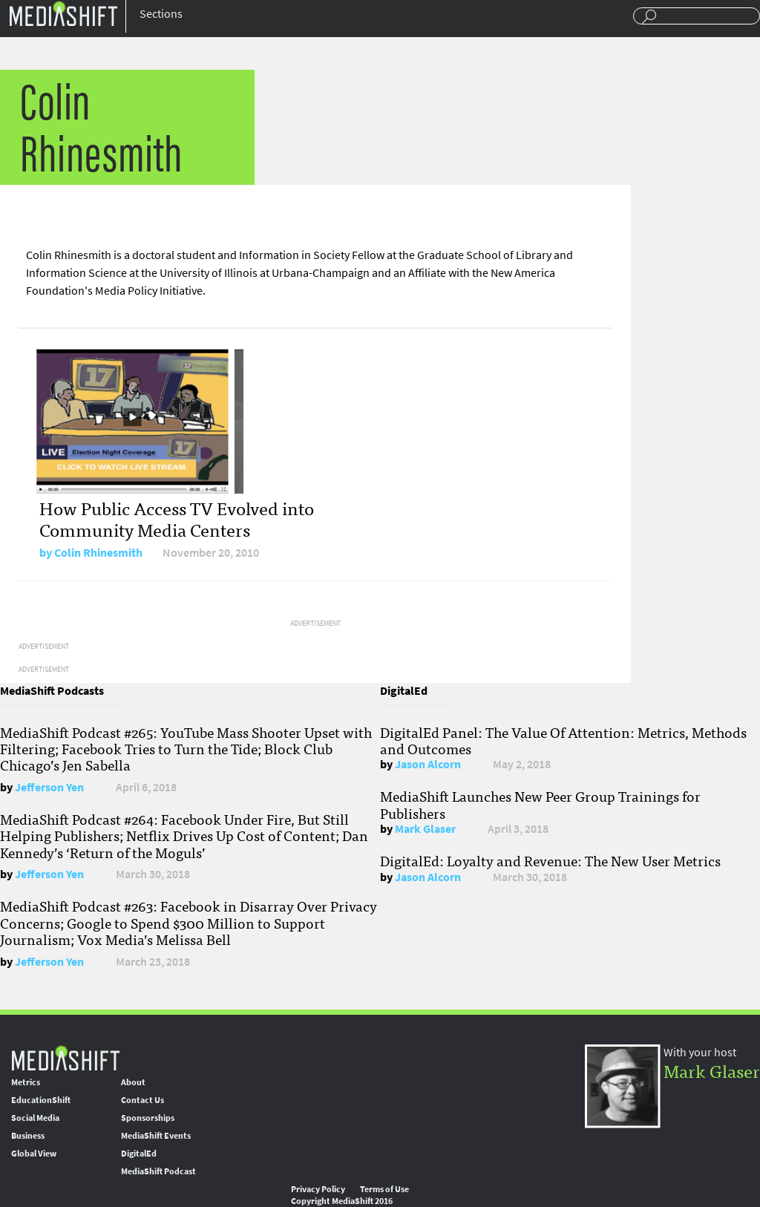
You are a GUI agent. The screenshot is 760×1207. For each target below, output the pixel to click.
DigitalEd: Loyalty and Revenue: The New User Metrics (550, 860)
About (133, 1082)
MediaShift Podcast (158, 1171)
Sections (161, 14)
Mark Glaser (425, 829)
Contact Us (142, 1100)
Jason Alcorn (428, 764)
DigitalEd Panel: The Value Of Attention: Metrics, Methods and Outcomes (563, 740)
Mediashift (63, 13)
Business (28, 1136)
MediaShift (65, 1057)
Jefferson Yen (49, 787)
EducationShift (41, 1100)
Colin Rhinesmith (98, 552)
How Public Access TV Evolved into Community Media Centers (176, 518)
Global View (33, 1153)
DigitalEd (139, 1153)
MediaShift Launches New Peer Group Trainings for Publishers (540, 804)
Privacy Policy (318, 1189)
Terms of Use (384, 1189)
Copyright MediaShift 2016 (342, 1201)
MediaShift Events (156, 1136)
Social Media (35, 1118)
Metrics (25, 1082)
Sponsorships (147, 1118)
